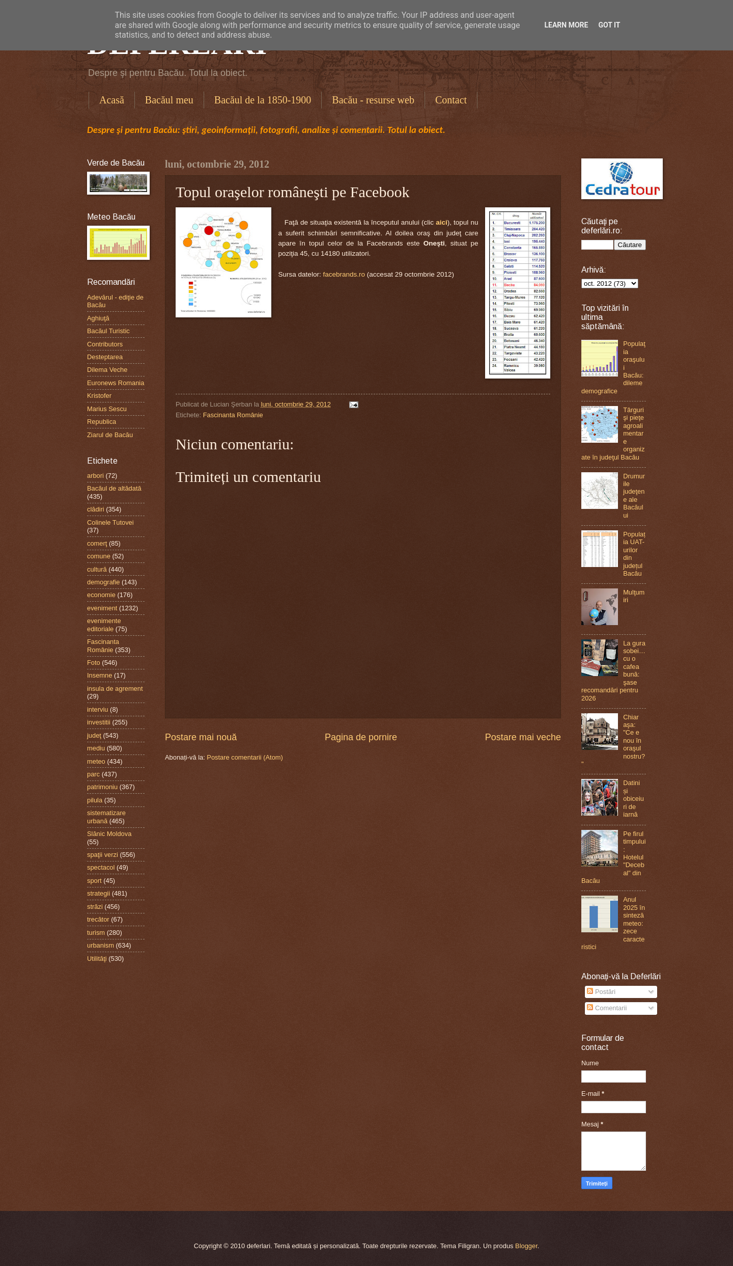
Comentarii (607, 1008)
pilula (94, 800)
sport (94, 880)
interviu (97, 709)
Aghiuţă (98, 318)
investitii (98, 722)
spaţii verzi (102, 854)
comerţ (97, 543)
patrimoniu (102, 787)
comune (98, 556)
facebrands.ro (344, 274)
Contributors (105, 344)
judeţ (94, 735)
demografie (103, 582)
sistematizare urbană (106, 816)
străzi (95, 906)
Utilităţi (97, 958)
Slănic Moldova (109, 834)
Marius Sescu (107, 409)
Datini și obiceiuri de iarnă (633, 798)
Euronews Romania (115, 383)
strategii (98, 893)
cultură (97, 569)
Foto (93, 662)
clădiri (95, 509)
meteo (96, 761)
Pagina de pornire (361, 737)
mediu (96, 748)
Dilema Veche (107, 369)
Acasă (111, 99)
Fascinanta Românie (233, 415)
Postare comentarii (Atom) (245, 757)
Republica (101, 421)
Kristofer (99, 395)
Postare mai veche (523, 737)
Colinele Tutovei (110, 522)
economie (101, 595)
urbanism (100, 945)
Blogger (526, 1246)
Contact (451, 99)
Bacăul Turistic (108, 331)
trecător (98, 919)
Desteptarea (105, 357)
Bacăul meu (169, 99)
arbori (95, 475)
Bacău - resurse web (373, 99)
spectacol (101, 867)
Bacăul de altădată (114, 488)
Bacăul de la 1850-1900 (263, 99)
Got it (609, 25)
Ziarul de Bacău (110, 435)
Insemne (99, 675)
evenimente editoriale (104, 624)
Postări (601, 991)
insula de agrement (115, 688)
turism (96, 932)
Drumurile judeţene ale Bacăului (634, 495)
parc (93, 774)
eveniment (102, 608)
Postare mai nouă (201, 737)
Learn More (566, 25)
